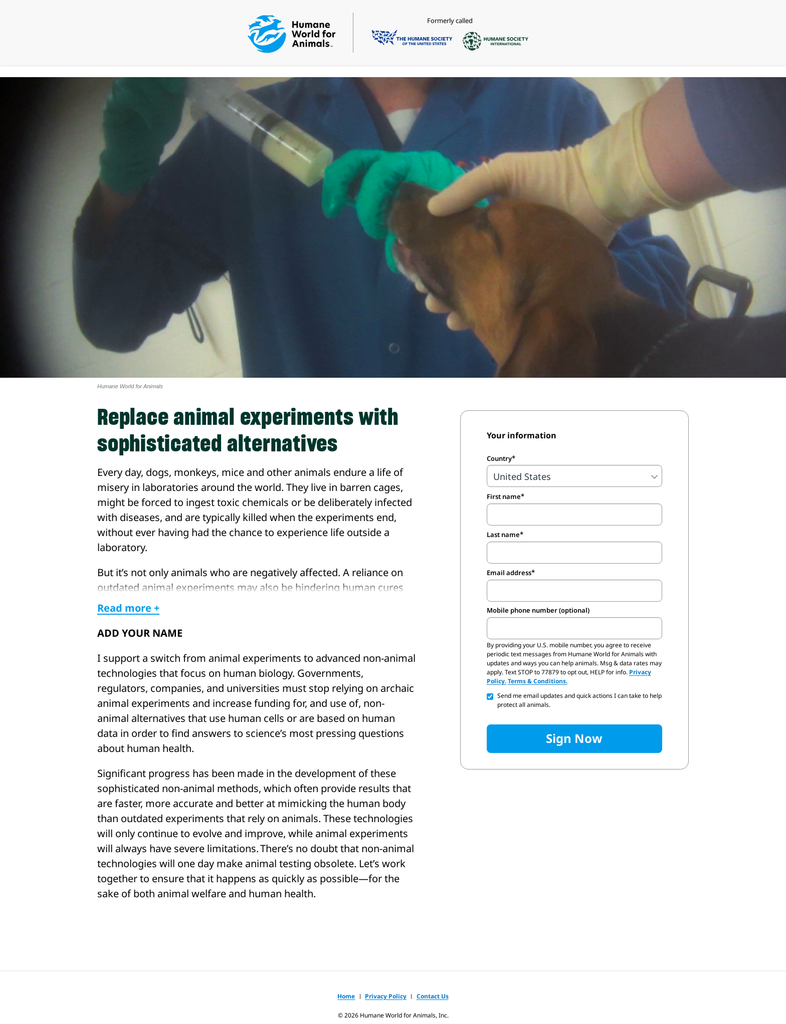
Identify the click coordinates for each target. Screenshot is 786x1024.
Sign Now (574, 738)
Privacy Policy (386, 996)
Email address (509, 572)
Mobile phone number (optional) (538, 610)
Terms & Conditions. (537, 681)
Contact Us (433, 996)
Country (499, 458)
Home (346, 996)
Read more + (128, 608)
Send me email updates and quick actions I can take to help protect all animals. (579, 700)
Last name (503, 534)
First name (504, 496)
